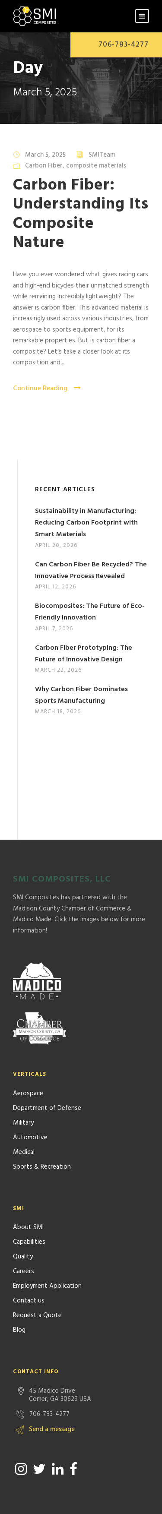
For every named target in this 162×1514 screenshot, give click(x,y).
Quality (23, 1212)
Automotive (30, 1093)
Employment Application (47, 1242)
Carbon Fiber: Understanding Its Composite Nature (81, 214)
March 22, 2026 (58, 670)
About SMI (28, 1183)
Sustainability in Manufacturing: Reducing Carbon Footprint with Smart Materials (86, 523)
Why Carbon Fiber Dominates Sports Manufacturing (81, 695)
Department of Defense (47, 1064)
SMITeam (102, 155)
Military (23, 1079)
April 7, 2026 (54, 628)
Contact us (28, 1257)
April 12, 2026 (55, 586)
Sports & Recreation (42, 1123)
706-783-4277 (123, 45)
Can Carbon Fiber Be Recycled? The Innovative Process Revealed (91, 570)
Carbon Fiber (44, 166)
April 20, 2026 (56, 545)
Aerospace (28, 1049)
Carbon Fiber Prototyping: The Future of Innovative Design (83, 653)
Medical (24, 1108)
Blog (19, 1286)
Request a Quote (37, 1271)
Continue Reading (47, 388)
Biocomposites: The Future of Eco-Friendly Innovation (90, 612)
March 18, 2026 (58, 711)
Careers (23, 1227)
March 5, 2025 (45, 155)
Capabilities (29, 1198)
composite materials (96, 166)
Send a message (52, 1385)
